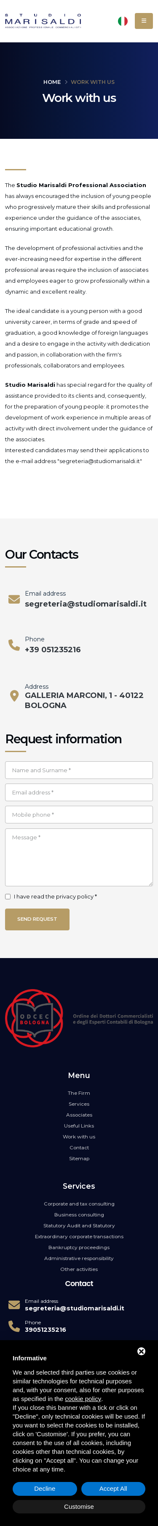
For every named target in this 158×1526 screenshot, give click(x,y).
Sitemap (79, 1158)
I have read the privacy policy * (55, 896)
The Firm (79, 1093)
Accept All (113, 1488)
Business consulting (79, 1215)
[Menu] (144, 21)
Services (79, 1104)
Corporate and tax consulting (79, 1204)
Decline (44, 1488)
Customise (79, 1506)
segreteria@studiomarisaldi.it (86, 604)
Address (36, 686)
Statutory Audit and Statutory (79, 1226)
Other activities (79, 1269)
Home (52, 82)
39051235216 (45, 1329)
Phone (35, 639)
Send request (37, 919)
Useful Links (79, 1126)
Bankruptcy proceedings (79, 1247)
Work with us (79, 1137)
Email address (45, 593)
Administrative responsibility (79, 1258)
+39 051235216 (53, 649)
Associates (79, 1115)
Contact (79, 1148)
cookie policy (83, 1398)
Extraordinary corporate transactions (79, 1237)
